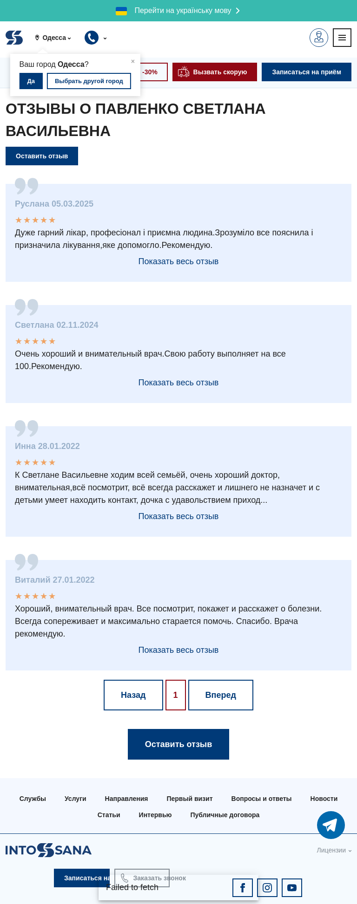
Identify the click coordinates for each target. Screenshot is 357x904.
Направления (126, 798)
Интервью (155, 815)
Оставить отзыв (42, 156)
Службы (33, 798)
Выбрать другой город (89, 81)
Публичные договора (224, 815)
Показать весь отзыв (179, 261)
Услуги (75, 798)
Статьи (109, 815)
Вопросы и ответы (261, 798)
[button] (56, 37)
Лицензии (331, 850)
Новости (324, 798)
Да (31, 81)
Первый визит (189, 798)
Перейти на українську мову (182, 10)
